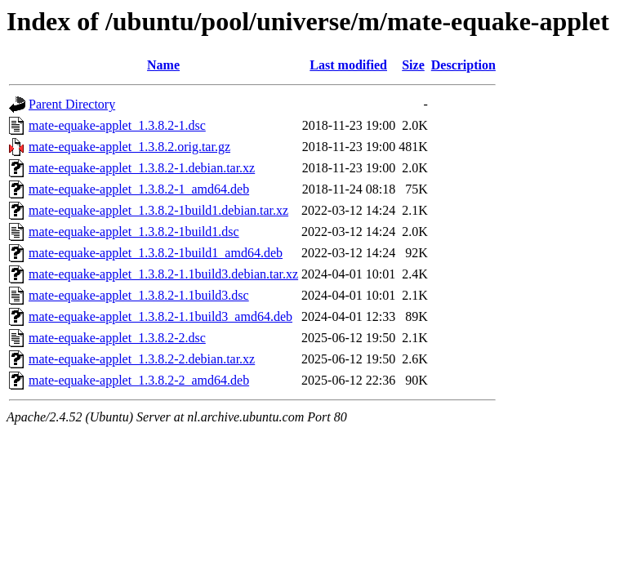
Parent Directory (72, 104)
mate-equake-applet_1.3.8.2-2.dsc (117, 338)
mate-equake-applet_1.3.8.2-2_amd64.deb (139, 380)
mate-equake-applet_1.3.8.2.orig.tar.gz (129, 147)
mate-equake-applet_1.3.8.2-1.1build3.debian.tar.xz (163, 274)
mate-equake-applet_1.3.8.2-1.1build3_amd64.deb (160, 316)
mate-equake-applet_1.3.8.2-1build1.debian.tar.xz (158, 210)
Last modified (348, 65)
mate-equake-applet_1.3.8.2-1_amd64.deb (139, 189)
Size (413, 65)
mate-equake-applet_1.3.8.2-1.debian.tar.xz (142, 168)
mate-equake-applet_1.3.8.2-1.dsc (117, 125)
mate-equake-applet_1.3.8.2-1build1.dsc (134, 231)
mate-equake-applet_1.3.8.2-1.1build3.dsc (139, 295)
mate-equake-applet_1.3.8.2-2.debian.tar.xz (142, 359)
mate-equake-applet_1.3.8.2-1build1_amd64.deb (156, 253)
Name (163, 65)
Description (463, 65)
